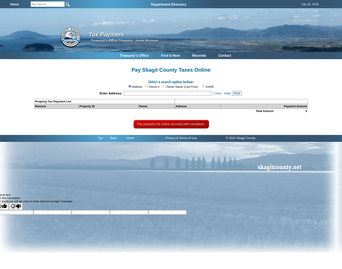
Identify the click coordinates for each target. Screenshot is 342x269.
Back (113, 138)
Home (130, 138)
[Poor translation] (16, 206)
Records (199, 55)
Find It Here (170, 55)
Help (227, 93)
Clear (218, 93)
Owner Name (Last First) (182, 86)
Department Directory (169, 4)
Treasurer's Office (134, 55)
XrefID (210, 86)
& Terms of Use (186, 138)
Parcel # (154, 86)
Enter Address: (111, 93)
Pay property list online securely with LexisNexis (171, 124)
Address (137, 86)
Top (100, 138)
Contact (224, 55)
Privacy (171, 138)
